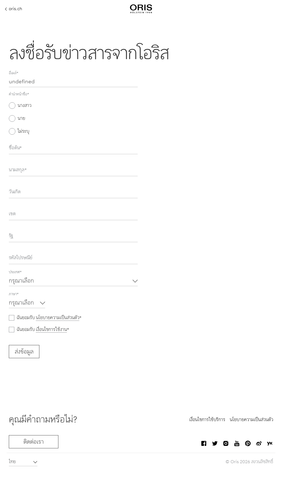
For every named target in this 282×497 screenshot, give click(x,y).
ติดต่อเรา (33, 441)
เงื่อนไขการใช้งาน (51, 329)
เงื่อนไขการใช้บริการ (207, 419)
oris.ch (14, 8)
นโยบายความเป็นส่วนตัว (57, 317)
